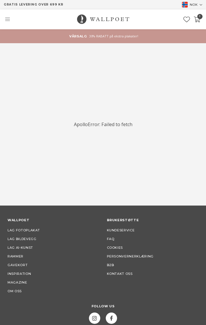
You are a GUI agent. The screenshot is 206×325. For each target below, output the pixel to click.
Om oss (15, 291)
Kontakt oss (120, 274)
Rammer (15, 256)
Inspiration (19, 274)
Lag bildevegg (22, 239)
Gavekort (18, 265)
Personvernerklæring (130, 256)
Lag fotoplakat (24, 230)
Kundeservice (121, 230)
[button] (7, 19)
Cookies (115, 248)
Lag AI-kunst (20, 248)
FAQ (110, 239)
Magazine (17, 282)
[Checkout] (197, 19)
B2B (110, 265)
